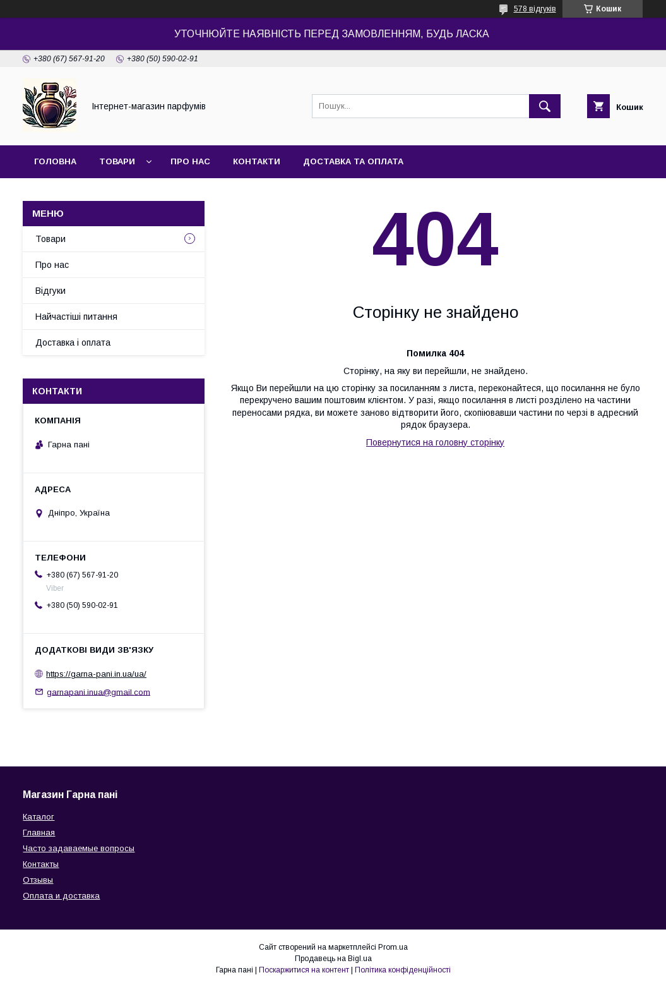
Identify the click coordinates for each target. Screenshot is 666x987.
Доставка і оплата (72, 342)
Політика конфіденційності (403, 970)
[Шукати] (545, 106)
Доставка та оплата (353, 161)
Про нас (190, 161)
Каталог (38, 816)
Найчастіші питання (76, 317)
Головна (55, 161)
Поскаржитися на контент (304, 970)
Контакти (256, 161)
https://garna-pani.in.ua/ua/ (96, 674)
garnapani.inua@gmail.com (98, 691)
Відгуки (50, 291)
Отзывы (38, 880)
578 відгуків (535, 8)
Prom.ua (393, 947)
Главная (39, 832)
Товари (117, 161)
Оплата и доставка (61, 895)
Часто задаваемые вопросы (78, 848)
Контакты (41, 864)
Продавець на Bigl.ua (333, 958)
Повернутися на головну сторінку (435, 442)
